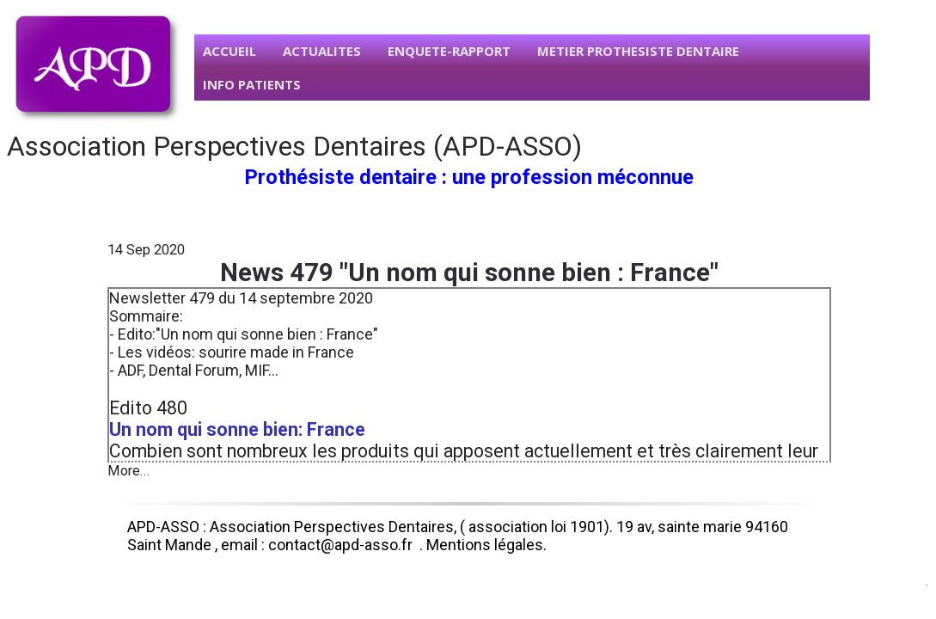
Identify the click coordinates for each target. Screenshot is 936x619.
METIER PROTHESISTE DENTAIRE (638, 50)
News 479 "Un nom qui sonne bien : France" (469, 272)
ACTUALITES (322, 50)
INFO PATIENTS (252, 84)
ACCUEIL (229, 50)
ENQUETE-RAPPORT (449, 50)
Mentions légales (484, 545)
